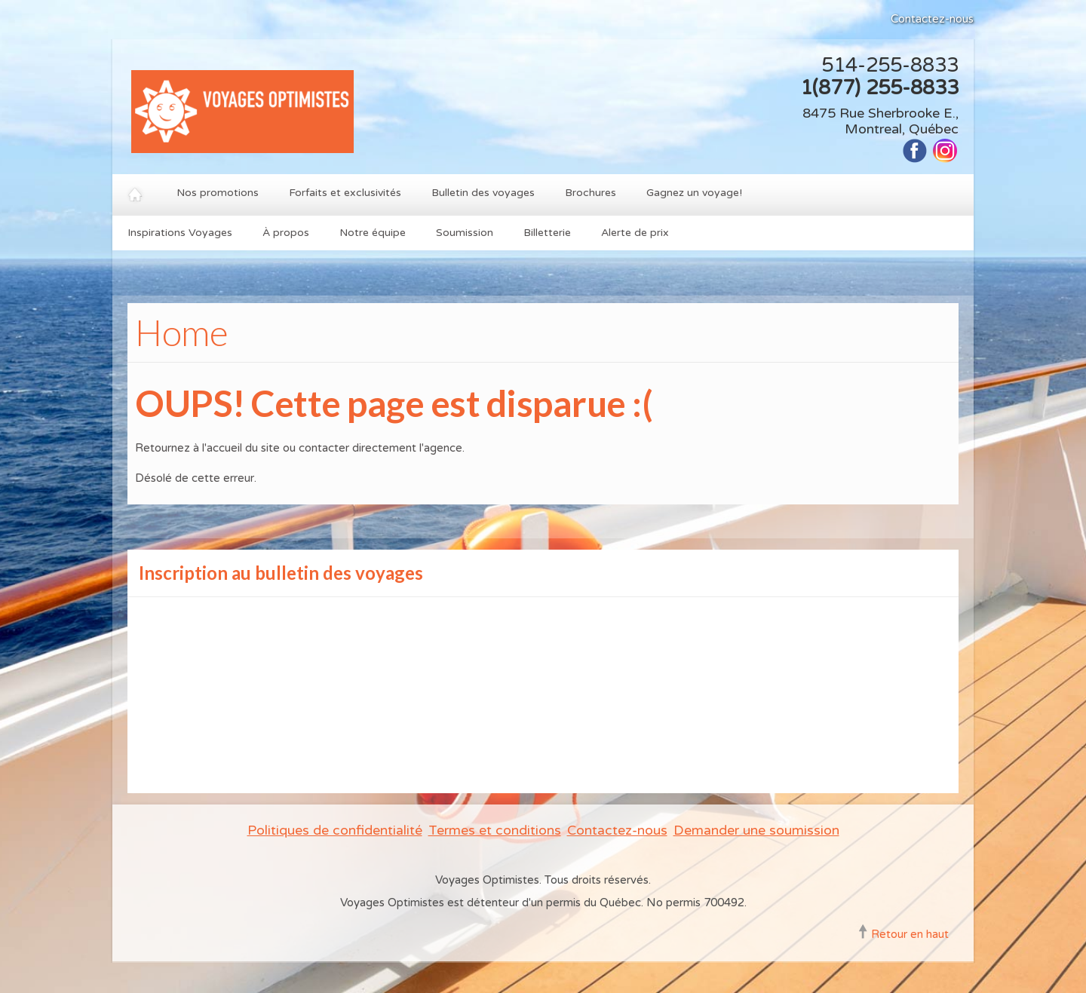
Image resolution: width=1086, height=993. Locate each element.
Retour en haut (910, 934)
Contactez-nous (932, 19)
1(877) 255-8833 (879, 88)
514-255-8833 (890, 65)
